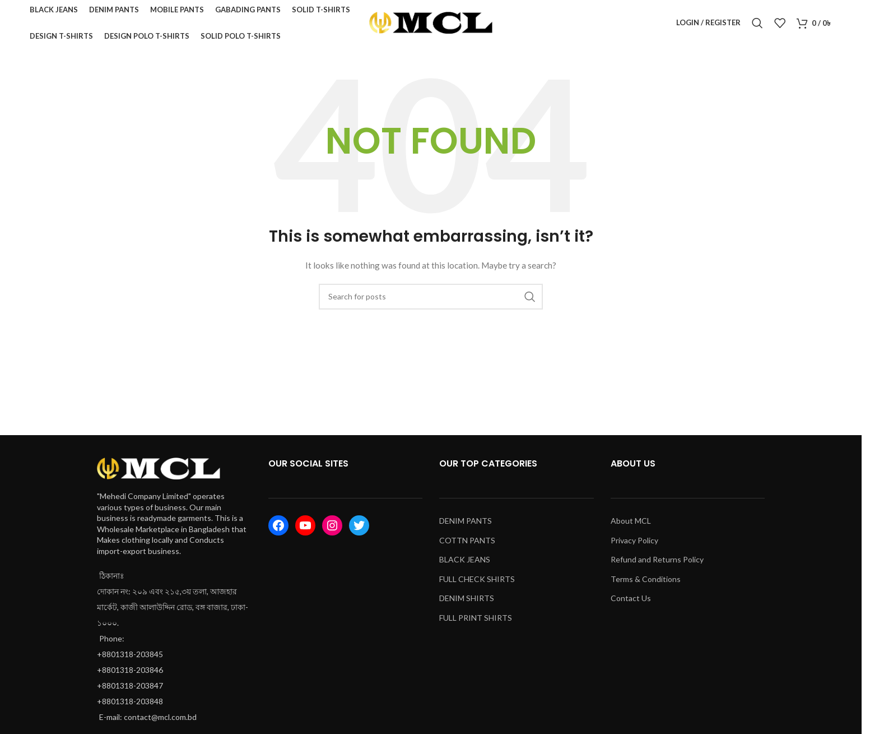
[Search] (757, 25)
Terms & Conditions (646, 584)
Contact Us (631, 603)
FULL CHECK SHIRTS (477, 584)
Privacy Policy (634, 545)
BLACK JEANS (464, 564)
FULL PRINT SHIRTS (475, 622)
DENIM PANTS (465, 525)
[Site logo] (430, 24)
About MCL (631, 525)
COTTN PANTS (467, 545)
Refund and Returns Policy (657, 564)
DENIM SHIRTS (466, 603)
